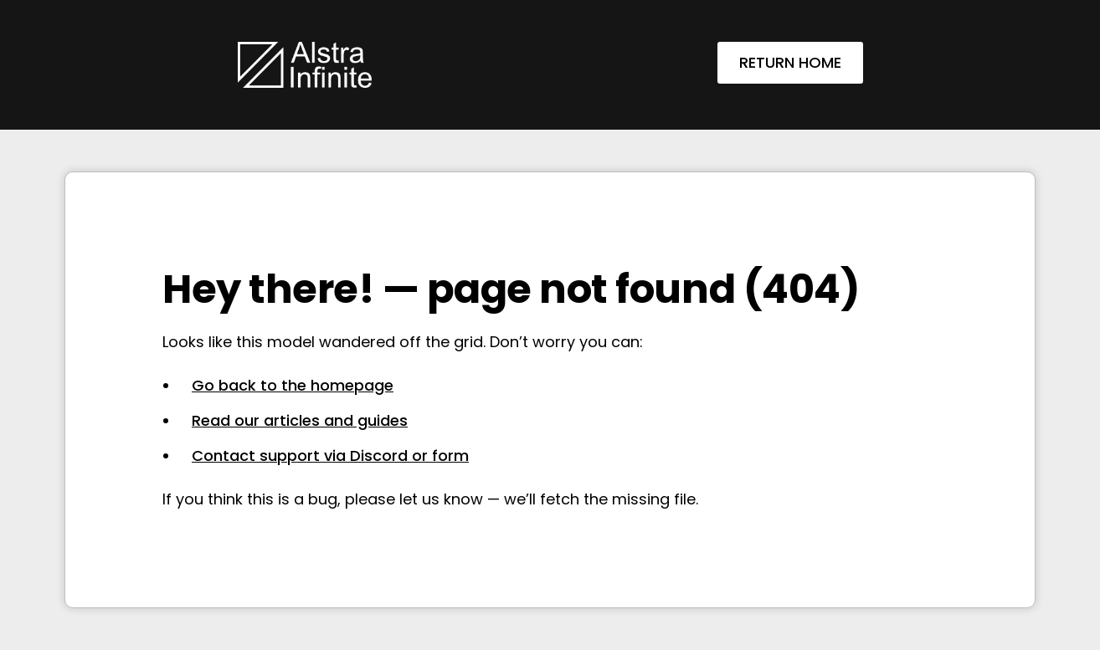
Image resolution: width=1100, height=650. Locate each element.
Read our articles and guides (300, 420)
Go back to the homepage (292, 385)
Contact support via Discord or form (330, 455)
